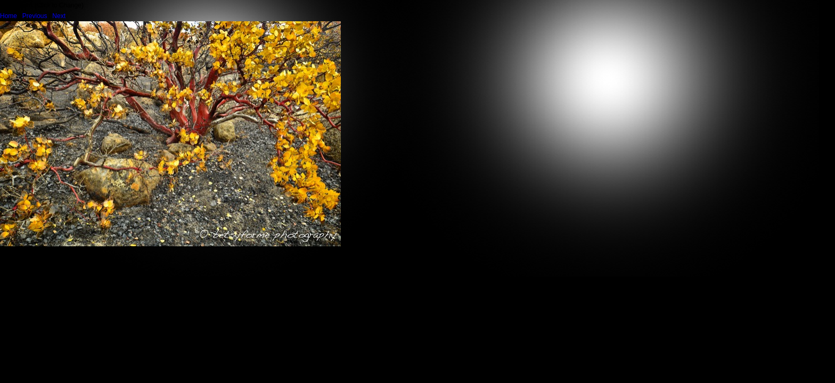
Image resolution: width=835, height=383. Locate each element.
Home (8, 16)
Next (59, 16)
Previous (34, 16)
